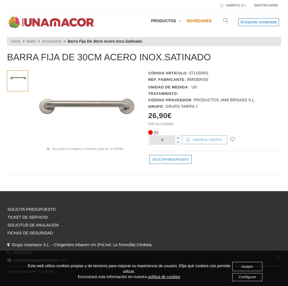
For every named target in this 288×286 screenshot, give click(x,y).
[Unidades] (162, 140)
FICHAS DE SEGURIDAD (30, 233)
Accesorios (51, 41)
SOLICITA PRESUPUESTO (31, 209)
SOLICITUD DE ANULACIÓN (33, 225)
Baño (31, 41)
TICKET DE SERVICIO (27, 217)
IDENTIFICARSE (266, 5)
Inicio (16, 41)
